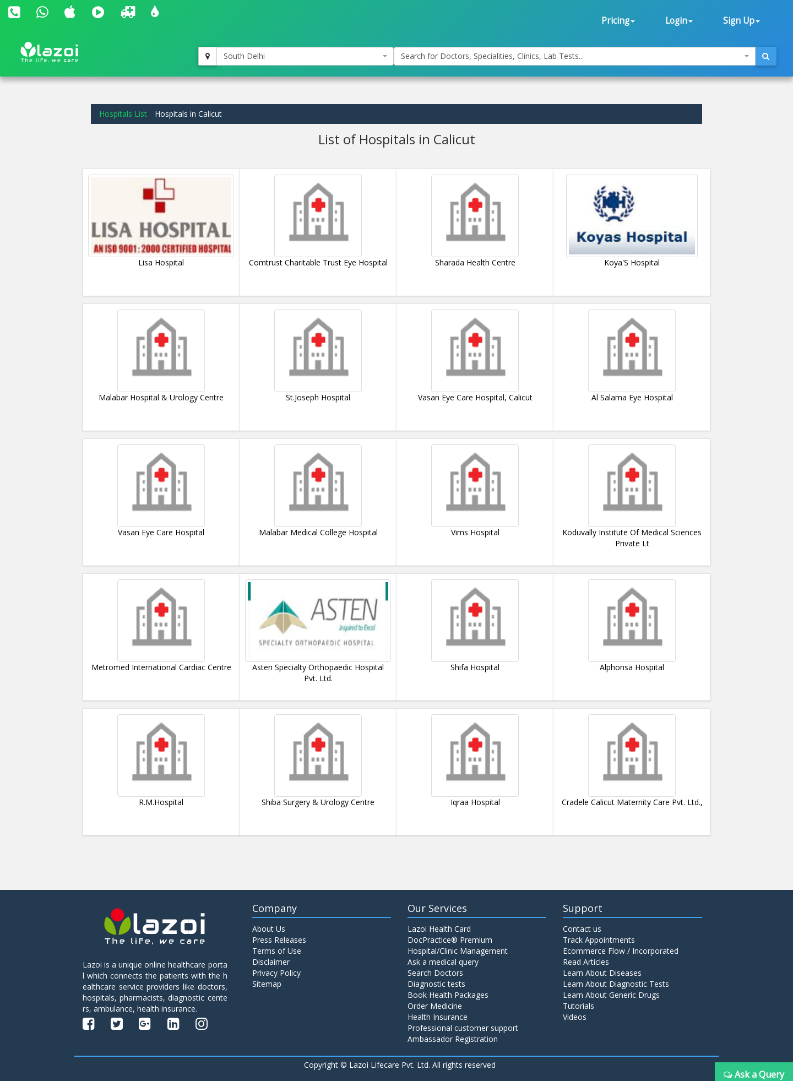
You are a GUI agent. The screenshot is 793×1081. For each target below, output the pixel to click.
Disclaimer (271, 962)
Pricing (618, 20)
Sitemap (266, 984)
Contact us (582, 929)
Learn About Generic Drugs (611, 995)
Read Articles (586, 962)
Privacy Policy (276, 973)
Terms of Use (276, 951)
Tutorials (578, 1006)
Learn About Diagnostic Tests (616, 984)
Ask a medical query (443, 962)
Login (679, 20)
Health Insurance (438, 1017)
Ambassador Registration (453, 1039)
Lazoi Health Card (439, 929)
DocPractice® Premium (450, 940)
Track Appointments (599, 940)
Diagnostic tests (436, 984)
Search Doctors (435, 973)
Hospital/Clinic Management (458, 951)
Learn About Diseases (602, 973)
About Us (268, 929)
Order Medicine (435, 1006)
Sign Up (741, 20)
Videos (574, 1017)
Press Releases (279, 940)
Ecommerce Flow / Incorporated (620, 951)
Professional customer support (463, 1028)
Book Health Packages (448, 995)
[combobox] (305, 56)
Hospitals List (123, 113)
